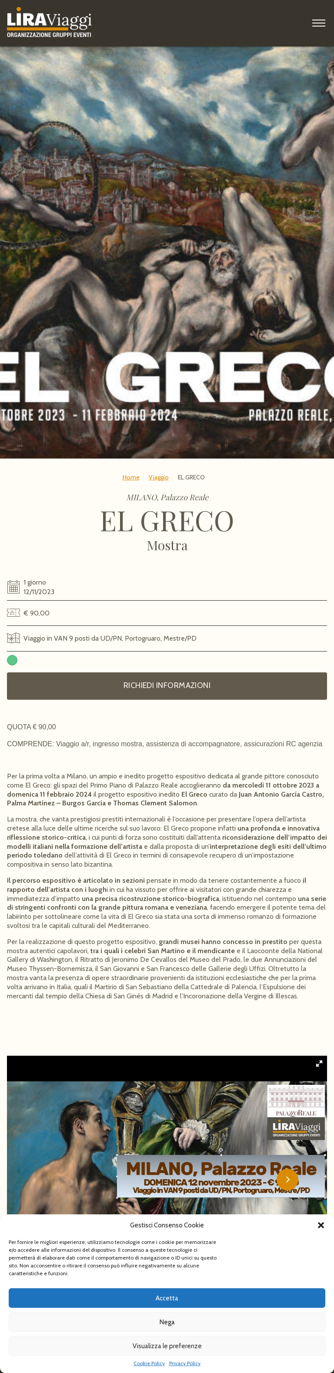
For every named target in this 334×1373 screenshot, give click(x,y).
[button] (321, 1225)
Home (131, 477)
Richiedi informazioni (167, 685)
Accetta (167, 1298)
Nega (167, 1322)
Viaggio (159, 477)
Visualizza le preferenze (167, 1346)
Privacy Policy (184, 1363)
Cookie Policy (149, 1363)
